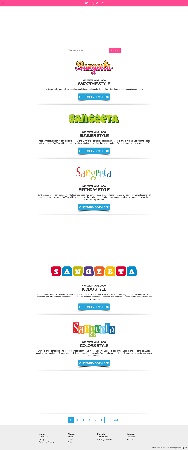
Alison (70, 437)
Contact (130, 434)
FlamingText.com (104, 439)
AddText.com (102, 437)
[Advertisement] (94, 27)
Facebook (131, 437)
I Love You (43, 437)
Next (116, 420)
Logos (42, 434)
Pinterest (130, 439)
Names (71, 434)
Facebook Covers (46, 442)
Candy (41, 439)
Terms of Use (160, 448)
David (70, 439)
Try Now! (114, 50)
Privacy (153, 448)
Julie (70, 442)
